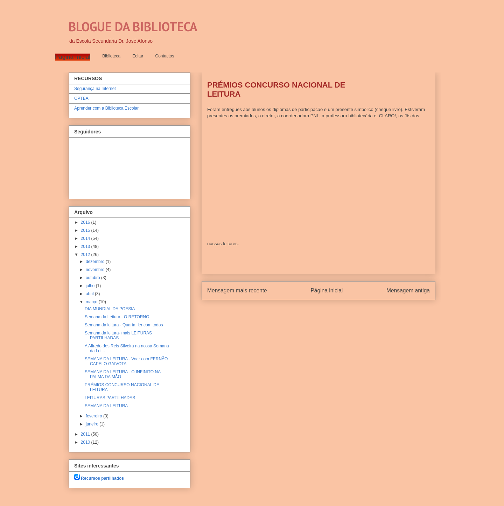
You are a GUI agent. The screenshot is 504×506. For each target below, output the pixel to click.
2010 (86, 442)
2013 (86, 246)
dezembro (96, 261)
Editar (137, 56)
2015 (86, 230)
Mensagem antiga (408, 290)
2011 (86, 434)
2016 (86, 222)
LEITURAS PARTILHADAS (110, 397)
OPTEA (81, 98)
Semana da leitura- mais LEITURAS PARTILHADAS (118, 335)
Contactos (164, 56)
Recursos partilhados (102, 478)
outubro (93, 277)
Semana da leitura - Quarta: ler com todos (124, 325)
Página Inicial (72, 57)
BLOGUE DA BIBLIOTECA (133, 26)
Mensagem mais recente (237, 290)
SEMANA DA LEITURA (106, 405)
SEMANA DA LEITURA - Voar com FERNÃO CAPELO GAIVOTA (126, 361)
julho (91, 285)
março (92, 301)
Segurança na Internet (95, 88)
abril (90, 293)
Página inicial (326, 290)
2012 (86, 254)
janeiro (92, 424)
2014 (86, 238)
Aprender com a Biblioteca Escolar (106, 108)
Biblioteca (111, 56)
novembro (96, 269)
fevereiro (94, 416)
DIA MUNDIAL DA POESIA (110, 308)
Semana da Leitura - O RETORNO (117, 316)
